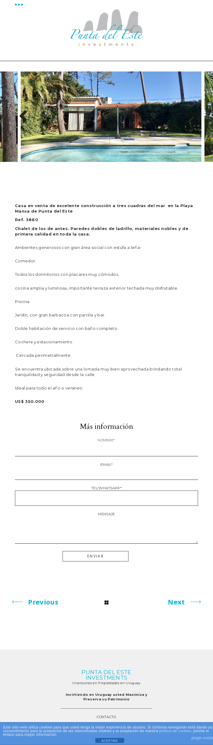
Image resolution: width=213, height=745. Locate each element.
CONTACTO (106, 717)
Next (188, 117)
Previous (25, 117)
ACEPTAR (109, 741)
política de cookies (175, 731)
